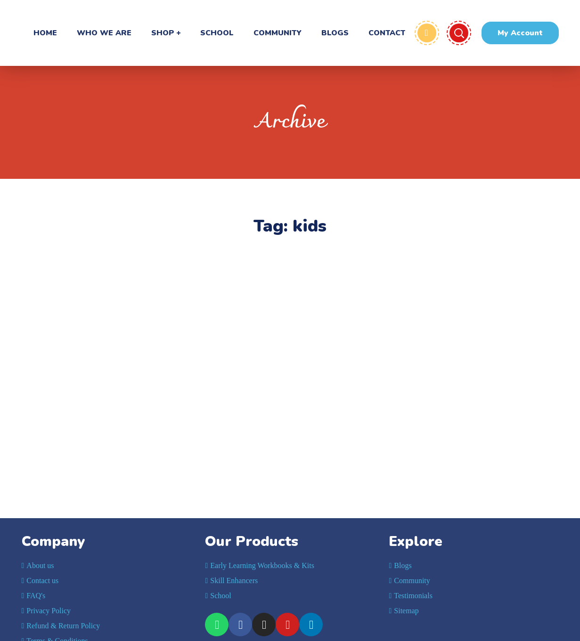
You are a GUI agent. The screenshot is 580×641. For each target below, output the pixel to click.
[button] (520, 33)
